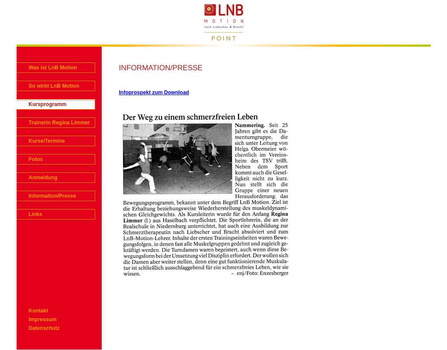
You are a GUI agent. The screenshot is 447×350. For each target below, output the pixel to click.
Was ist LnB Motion (53, 68)
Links (35, 214)
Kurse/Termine (47, 141)
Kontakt (38, 311)
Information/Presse (52, 196)
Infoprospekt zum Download (154, 92)
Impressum (43, 319)
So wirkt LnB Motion (54, 86)
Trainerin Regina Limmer (59, 123)
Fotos (36, 159)
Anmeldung (43, 178)
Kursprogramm (48, 104)
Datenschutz (44, 328)
